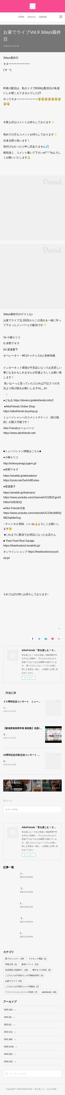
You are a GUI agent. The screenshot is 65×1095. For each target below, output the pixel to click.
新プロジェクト (14, 959)
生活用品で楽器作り (16, 970)
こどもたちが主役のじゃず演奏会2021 (24, 976)
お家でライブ (13, 982)
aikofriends (49, 993)
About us (31, 17)
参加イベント (30, 965)
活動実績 (43, 17)
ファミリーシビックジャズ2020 (21, 993)
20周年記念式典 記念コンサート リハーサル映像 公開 (31, 755)
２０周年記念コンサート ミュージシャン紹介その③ (31, 701)
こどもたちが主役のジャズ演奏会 (22, 987)
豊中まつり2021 (41, 970)
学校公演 (11, 965)
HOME (21, 17)
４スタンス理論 (37, 959)
